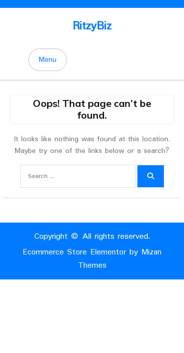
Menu (47, 60)
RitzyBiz (92, 26)
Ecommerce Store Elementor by (92, 259)
